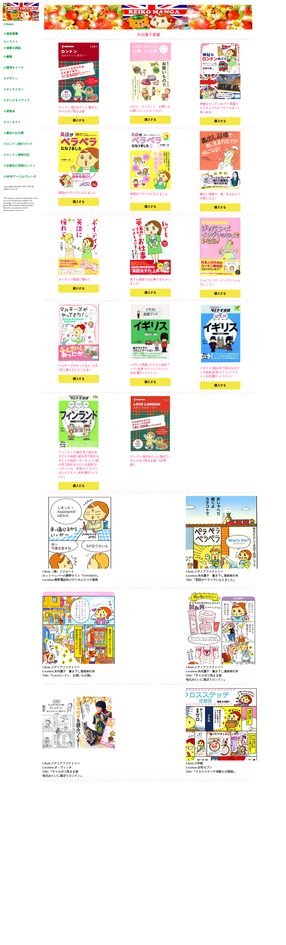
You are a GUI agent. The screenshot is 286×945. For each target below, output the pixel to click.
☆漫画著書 (10, 33)
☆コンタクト (12, 122)
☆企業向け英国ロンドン (19, 165)
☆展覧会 (9, 111)
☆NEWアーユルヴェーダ (19, 176)
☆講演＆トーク (13, 67)
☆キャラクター (13, 89)
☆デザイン (10, 78)
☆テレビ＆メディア (16, 100)
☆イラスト (10, 41)
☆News (8, 24)
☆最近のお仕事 (13, 133)
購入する (79, 120)
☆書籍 (7, 56)
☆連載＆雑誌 (12, 48)
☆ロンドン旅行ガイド (17, 144)
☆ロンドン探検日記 (16, 154)
